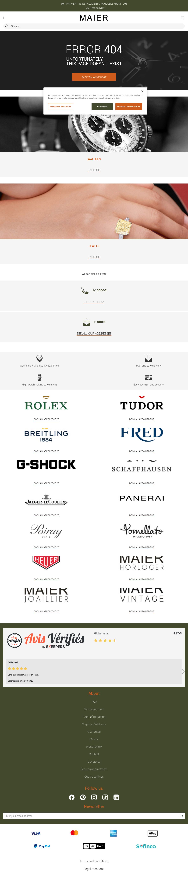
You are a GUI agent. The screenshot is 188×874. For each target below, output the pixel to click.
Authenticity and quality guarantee (39, 361)
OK (181, 816)
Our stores (94, 761)
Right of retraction (94, 717)
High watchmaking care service (39, 380)
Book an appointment (94, 769)
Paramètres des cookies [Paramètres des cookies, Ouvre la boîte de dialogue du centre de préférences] (60, 106)
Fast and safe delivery (148, 361)
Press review (94, 746)
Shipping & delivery (94, 724)
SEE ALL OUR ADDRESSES (94, 333)
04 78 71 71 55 (94, 302)
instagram (94, 797)
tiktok (105, 797)
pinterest (83, 797)
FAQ (94, 702)
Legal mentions (94, 869)
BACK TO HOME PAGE (94, 77)
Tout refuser (102, 106)
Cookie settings (94, 776)
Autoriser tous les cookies (128, 106)
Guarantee (94, 732)
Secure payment (94, 709)
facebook (71, 797)
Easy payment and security (148, 380)
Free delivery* (96, 8)
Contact (94, 754)
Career (94, 739)
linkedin (116, 797)
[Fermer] (142, 91)
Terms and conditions (94, 861)
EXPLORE (94, 170)
